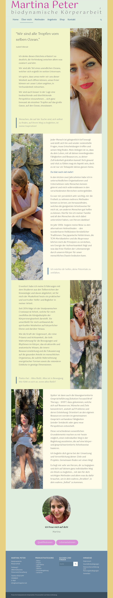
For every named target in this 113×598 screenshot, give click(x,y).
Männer (39, 569)
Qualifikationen (45, 542)
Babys (38, 561)
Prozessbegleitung (42, 571)
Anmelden (86, 573)
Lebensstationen (67, 542)
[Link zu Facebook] (100, 8)
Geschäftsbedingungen (91, 564)
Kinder (38, 567)
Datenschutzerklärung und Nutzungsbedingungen (91, 569)
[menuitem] (15, 20)
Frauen (38, 563)
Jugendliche (40, 565)
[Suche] (100, 20)
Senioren (39, 573)
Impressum (87, 561)
